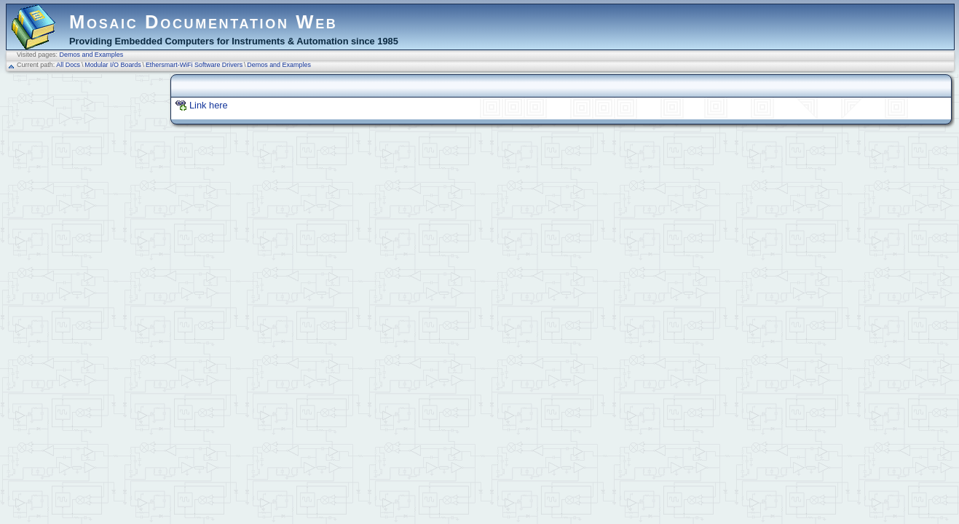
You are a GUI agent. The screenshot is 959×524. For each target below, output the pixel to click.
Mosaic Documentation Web (203, 22)
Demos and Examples (92, 54)
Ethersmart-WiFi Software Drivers (194, 64)
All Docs (68, 64)
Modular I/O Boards (112, 64)
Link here (208, 105)
